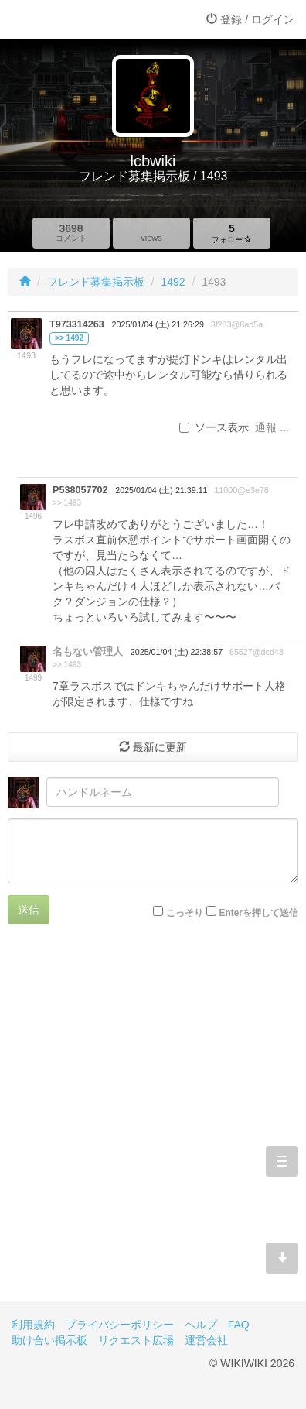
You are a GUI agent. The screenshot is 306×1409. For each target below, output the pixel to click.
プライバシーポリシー (120, 1324)
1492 (173, 282)
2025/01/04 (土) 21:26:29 (158, 324)
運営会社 (206, 1340)
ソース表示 (214, 427)
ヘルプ (201, 1324)
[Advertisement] (153, 1124)
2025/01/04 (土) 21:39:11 (161, 490)
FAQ (239, 1324)
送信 (28, 909)
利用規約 (33, 1324)
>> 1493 (67, 503)
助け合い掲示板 (49, 1340)
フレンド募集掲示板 (95, 282)
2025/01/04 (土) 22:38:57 (177, 652)
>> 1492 (69, 338)
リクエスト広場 (136, 1340)
